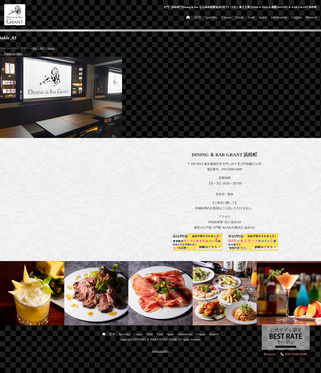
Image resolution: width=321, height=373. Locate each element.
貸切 (197, 17)
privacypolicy (160, 351)
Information (279, 17)
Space (263, 17)
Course (226, 17)
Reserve (311, 17)
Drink (239, 17)
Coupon (296, 17)
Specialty (211, 17)
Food (250, 17)
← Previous (8, 53)
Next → (21, 53)
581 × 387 (38, 48)
